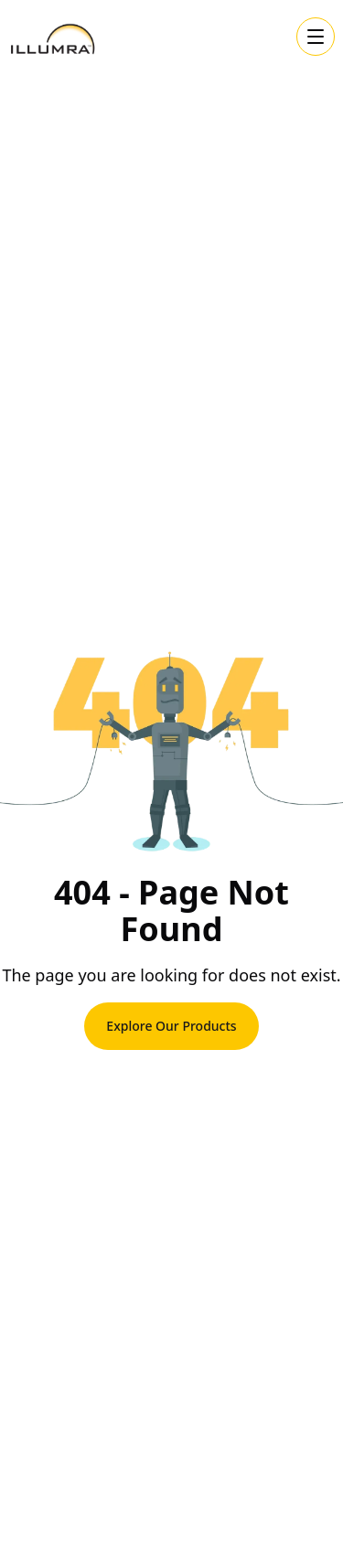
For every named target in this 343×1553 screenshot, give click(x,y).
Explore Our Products (171, 1025)
